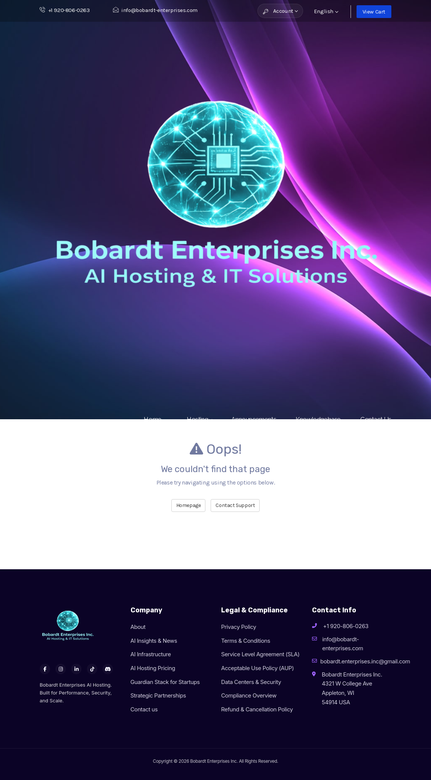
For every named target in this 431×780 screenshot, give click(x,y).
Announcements (253, 419)
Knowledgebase (318, 419)
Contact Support (235, 505)
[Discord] (108, 669)
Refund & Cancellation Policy (257, 709)
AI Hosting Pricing (153, 668)
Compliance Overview (248, 695)
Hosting (199, 419)
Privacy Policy (238, 626)
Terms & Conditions (245, 640)
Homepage (188, 505)
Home (155, 419)
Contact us (144, 709)
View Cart (374, 11)
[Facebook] (45, 669)
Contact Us (375, 419)
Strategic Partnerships (158, 695)
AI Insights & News (154, 640)
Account (280, 11)
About (138, 626)
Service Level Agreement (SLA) (260, 654)
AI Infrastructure (151, 654)
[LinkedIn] (76, 669)
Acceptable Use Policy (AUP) (257, 668)
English (326, 11)
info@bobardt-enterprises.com (155, 10)
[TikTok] (92, 669)
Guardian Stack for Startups (165, 682)
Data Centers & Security (251, 682)
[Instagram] (60, 669)
